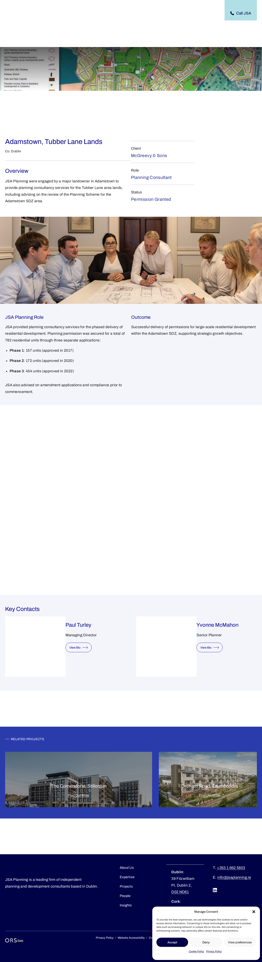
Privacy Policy (214, 951)
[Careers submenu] (179, 13)
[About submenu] (68, 13)
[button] (254, 912)
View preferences (240, 942)
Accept (172, 942)
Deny (206, 942)
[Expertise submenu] (100, 13)
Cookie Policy (196, 951)
